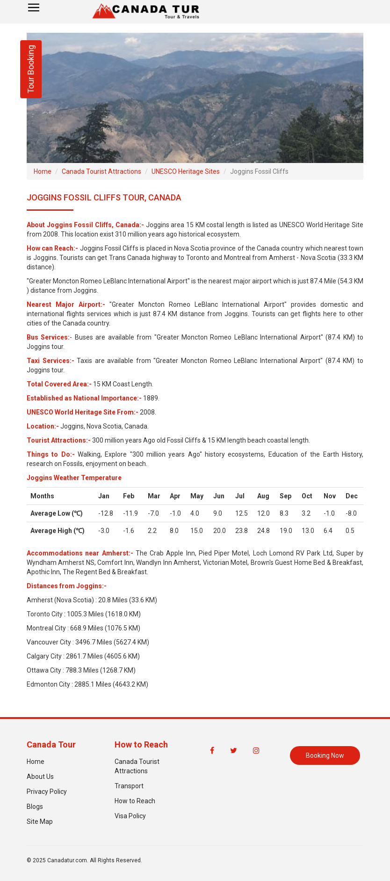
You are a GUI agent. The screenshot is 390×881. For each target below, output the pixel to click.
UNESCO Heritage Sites (186, 171)
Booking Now (325, 755)
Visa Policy (130, 816)
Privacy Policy (47, 791)
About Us (40, 776)
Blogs (35, 806)
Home (42, 171)
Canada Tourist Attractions (101, 171)
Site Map (40, 821)
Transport (129, 786)
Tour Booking (31, 69)
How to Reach (135, 801)
